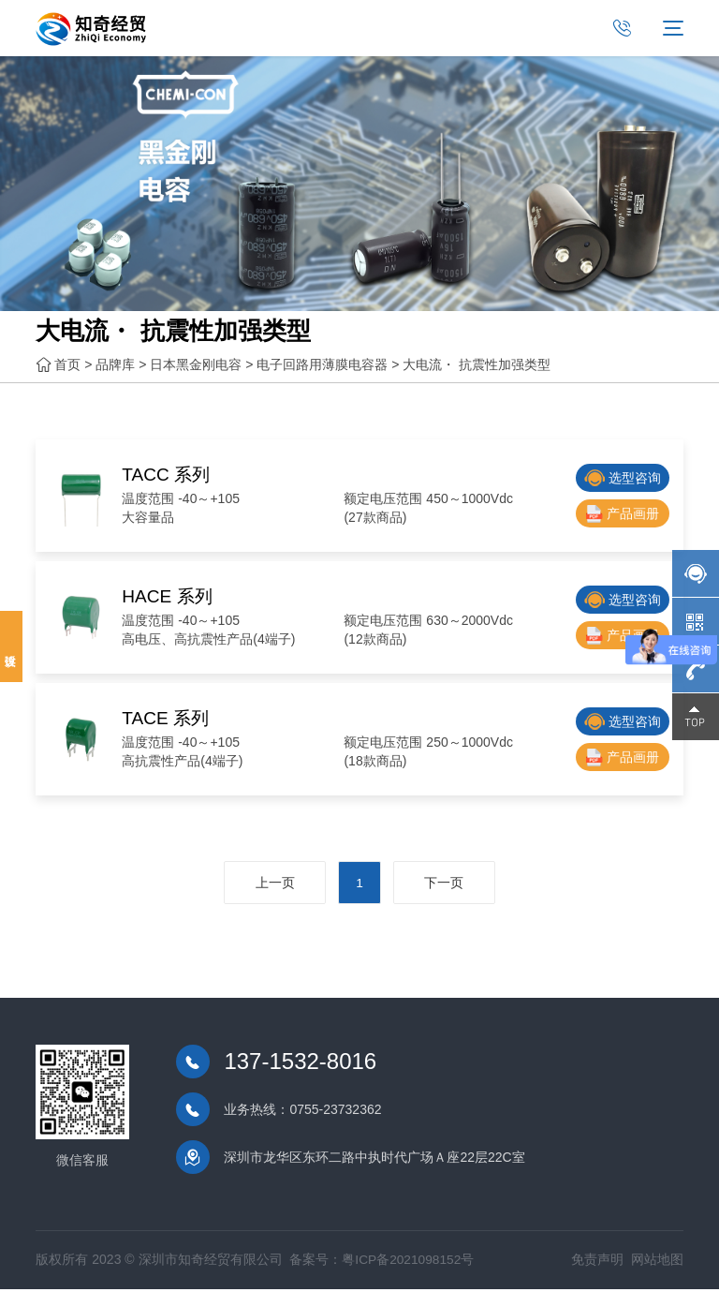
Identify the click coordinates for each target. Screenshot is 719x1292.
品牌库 (115, 365)
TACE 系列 (170, 717)
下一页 (452, 885)
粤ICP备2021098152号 (409, 1262)
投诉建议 (11, 646)
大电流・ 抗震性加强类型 (476, 365)
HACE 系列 (172, 596)
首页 (67, 365)
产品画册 (622, 514)
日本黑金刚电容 (196, 365)
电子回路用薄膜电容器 (322, 365)
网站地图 (657, 1262)
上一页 (266, 885)
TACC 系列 (171, 474)
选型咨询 (622, 478)
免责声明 (597, 1262)
